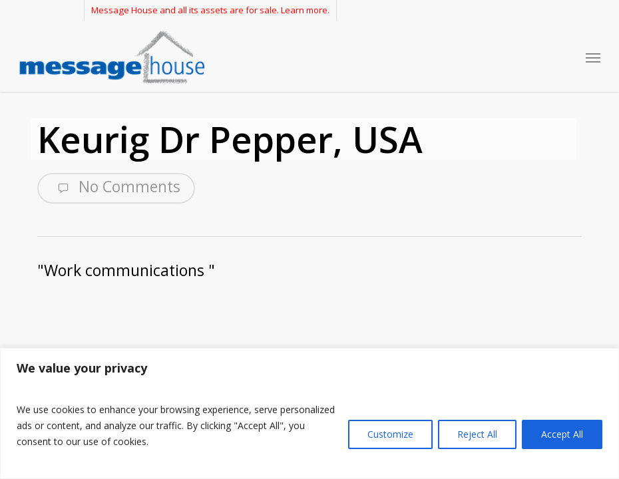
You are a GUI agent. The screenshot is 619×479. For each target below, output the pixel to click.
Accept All (562, 434)
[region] (309, 413)
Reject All (477, 434)
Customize (390, 434)
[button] (593, 57)
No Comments (116, 187)
